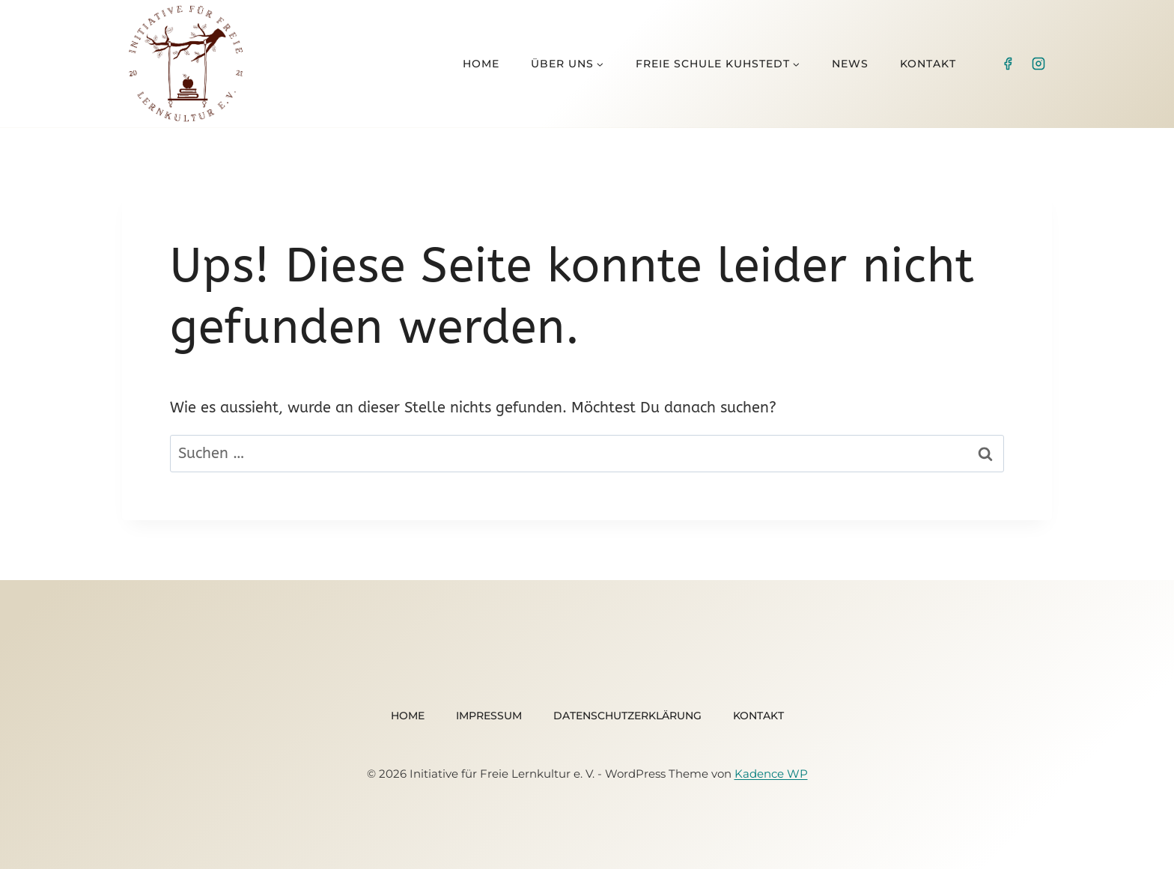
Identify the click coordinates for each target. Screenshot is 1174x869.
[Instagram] (1038, 63)
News (850, 63)
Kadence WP (771, 773)
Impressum (489, 715)
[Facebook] (1007, 63)
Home (481, 63)
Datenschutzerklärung (627, 715)
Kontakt (928, 63)
